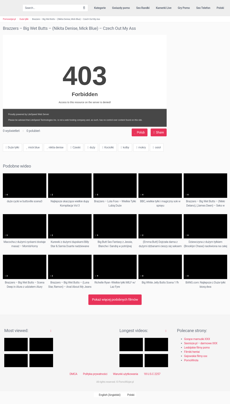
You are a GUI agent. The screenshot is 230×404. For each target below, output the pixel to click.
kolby (125, 147)
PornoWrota (191, 360)
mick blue (33, 147)
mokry (141, 147)
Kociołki (108, 147)
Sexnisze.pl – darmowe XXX (200, 343)
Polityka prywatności (95, 374)
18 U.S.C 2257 (152, 374)
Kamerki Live (163, 8)
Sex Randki (142, 8)
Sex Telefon (203, 8)
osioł (157, 147)
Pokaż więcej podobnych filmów (115, 299)
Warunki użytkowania (125, 374)
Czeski (75, 147)
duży (91, 147)
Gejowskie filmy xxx (195, 356)
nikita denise (55, 147)
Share (159, 132)
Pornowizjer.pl (9, 19)
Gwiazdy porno (121, 8)
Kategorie (100, 8)
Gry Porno (184, 8)
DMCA (73, 374)
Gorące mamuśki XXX (197, 339)
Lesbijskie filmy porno (197, 347)
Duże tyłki (24, 19)
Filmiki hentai (191, 351)
